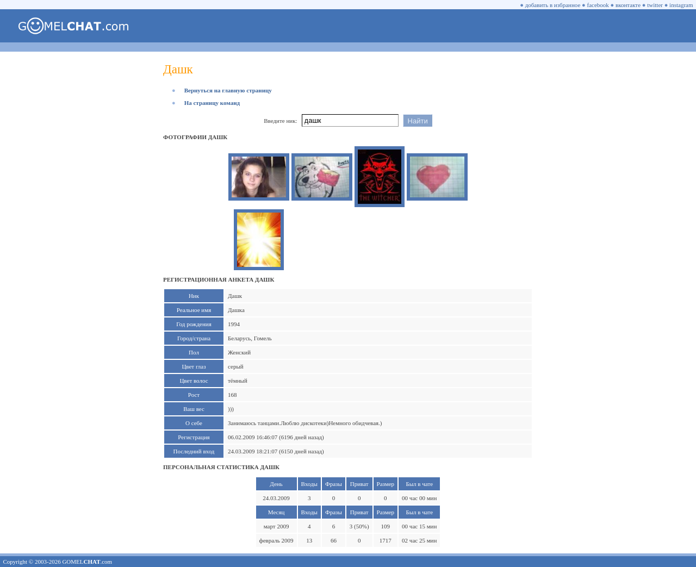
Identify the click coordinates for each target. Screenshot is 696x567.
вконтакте (628, 5)
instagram (681, 5)
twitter (655, 5)
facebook (598, 5)
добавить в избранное (553, 5)
